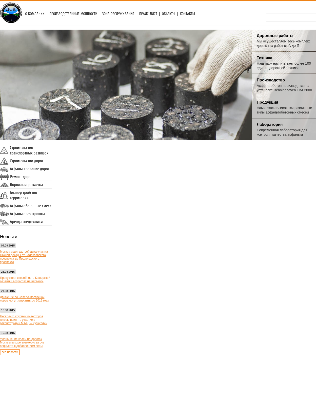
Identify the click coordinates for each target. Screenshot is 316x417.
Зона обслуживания (118, 14)
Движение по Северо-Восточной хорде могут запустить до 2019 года (24, 298)
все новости (10, 352)
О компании (34, 14)
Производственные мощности (73, 14)
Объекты (168, 14)
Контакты (187, 14)
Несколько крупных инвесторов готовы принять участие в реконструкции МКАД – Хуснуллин (23, 320)
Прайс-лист (148, 14)
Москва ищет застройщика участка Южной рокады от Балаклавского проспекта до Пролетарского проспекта (24, 257)
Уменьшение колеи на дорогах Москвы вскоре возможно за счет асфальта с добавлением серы (23, 342)
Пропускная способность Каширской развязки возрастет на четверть (25, 279)
